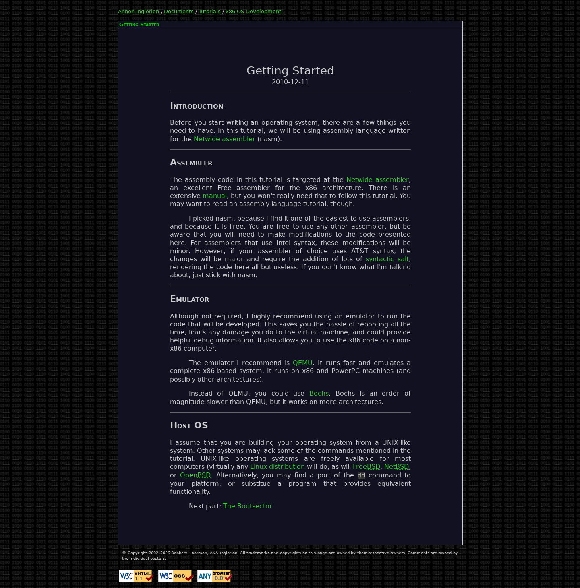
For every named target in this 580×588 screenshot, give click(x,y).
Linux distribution (277, 466)
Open (195, 475)
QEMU (303, 363)
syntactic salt (387, 259)
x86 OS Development (253, 11)
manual (215, 196)
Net (396, 466)
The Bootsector (247, 506)
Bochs (319, 393)
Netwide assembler (224, 139)
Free (366, 466)
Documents (179, 11)
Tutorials (210, 11)
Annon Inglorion (138, 11)
